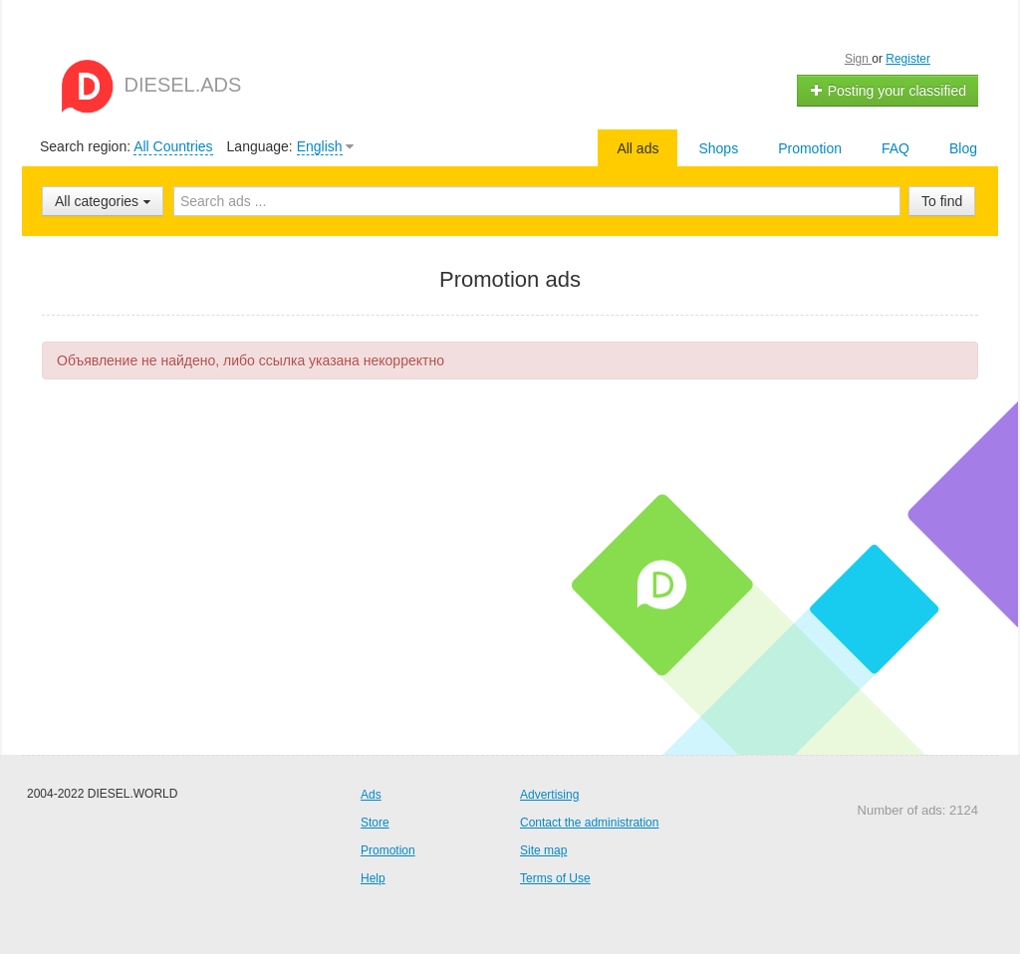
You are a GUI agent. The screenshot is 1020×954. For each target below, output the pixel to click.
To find (941, 201)
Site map (543, 850)
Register (908, 59)
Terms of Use (555, 878)
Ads (371, 795)
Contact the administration (589, 823)
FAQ (895, 148)
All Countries (172, 146)
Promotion (810, 148)
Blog (963, 148)
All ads (637, 148)
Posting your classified (888, 91)
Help (373, 878)
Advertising (549, 795)
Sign (858, 59)
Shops (718, 148)
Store (375, 823)
